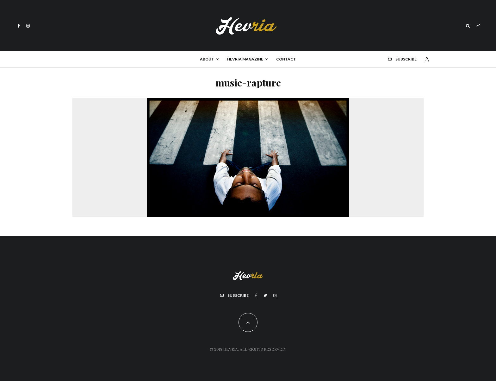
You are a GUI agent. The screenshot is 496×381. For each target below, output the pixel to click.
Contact (286, 59)
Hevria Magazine (245, 59)
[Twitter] (265, 295)
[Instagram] (28, 26)
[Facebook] (18, 26)
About (207, 59)
